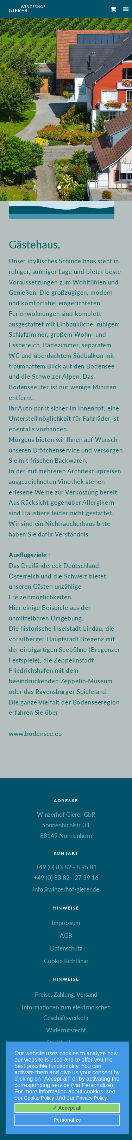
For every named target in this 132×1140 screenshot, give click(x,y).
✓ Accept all (67, 1108)
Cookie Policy (39, 1098)
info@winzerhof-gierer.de (66, 889)
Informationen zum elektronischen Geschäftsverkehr (66, 1012)
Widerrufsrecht (66, 1030)
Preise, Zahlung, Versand (66, 994)
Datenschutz (66, 948)
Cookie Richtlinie (66, 961)
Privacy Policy (91, 1098)
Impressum (66, 922)
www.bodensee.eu (35, 733)
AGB (66, 935)
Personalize (67, 1120)
